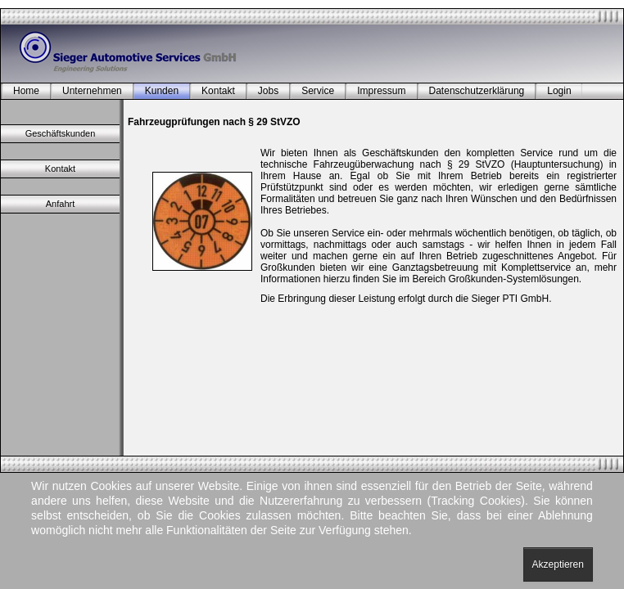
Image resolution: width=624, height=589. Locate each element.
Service (317, 91)
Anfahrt (60, 204)
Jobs (268, 91)
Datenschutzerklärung (477, 91)
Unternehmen (92, 91)
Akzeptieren (558, 564)
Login (559, 91)
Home (26, 91)
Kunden (162, 91)
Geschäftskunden (60, 133)
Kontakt (218, 91)
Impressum (381, 91)
